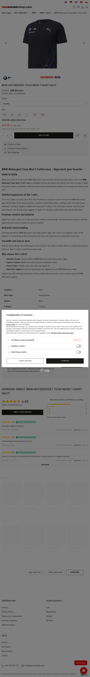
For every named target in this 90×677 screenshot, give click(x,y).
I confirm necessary (25, 361)
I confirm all (65, 361)
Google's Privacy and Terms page (62, 333)
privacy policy (10, 324)
